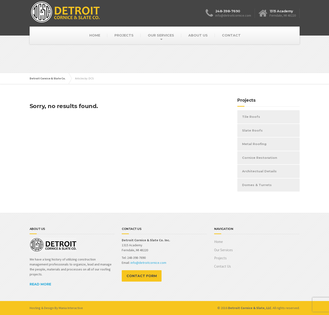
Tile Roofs (251, 117)
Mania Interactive (71, 308)
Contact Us (222, 266)
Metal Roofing (254, 144)
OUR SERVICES (161, 35)
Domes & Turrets (257, 185)
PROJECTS (124, 35)
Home (218, 241)
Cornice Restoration (259, 158)
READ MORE (40, 284)
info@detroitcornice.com (148, 262)
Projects (220, 258)
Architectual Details (259, 171)
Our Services (223, 250)
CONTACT (231, 35)
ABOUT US (198, 35)
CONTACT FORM (141, 276)
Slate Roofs (252, 130)
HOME (94, 35)
